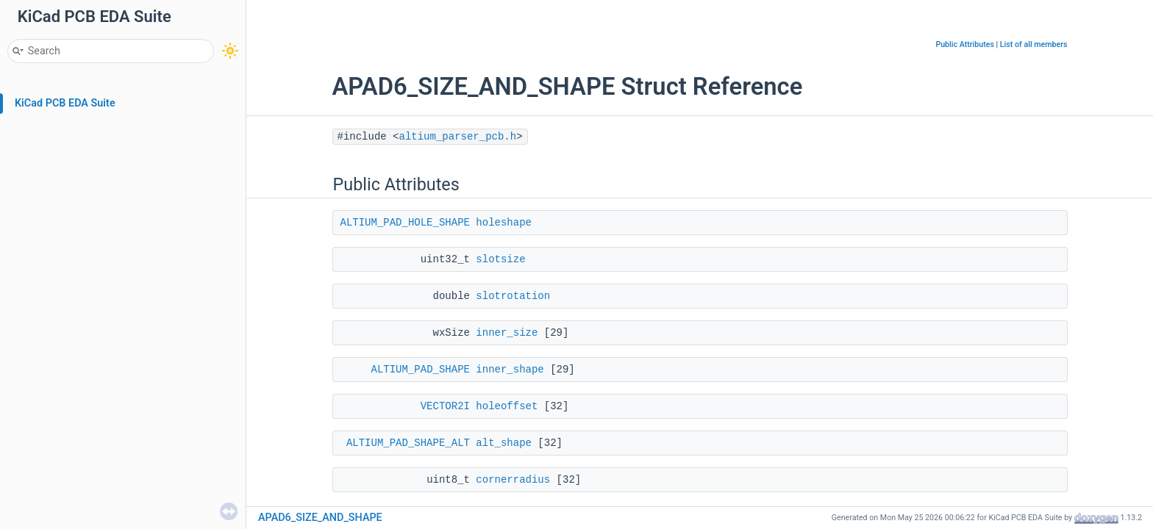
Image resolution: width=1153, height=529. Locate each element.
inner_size (507, 333)
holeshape (504, 222)
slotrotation (513, 296)
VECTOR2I (445, 406)
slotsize (500, 259)
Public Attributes (964, 44)
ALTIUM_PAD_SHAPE (420, 369)
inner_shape (509, 369)
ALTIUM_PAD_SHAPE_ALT (408, 443)
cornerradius (513, 480)
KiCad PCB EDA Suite (65, 103)
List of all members (1034, 44)
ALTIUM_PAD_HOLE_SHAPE (405, 222)
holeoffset (507, 406)
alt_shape (504, 443)
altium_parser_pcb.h (458, 137)
